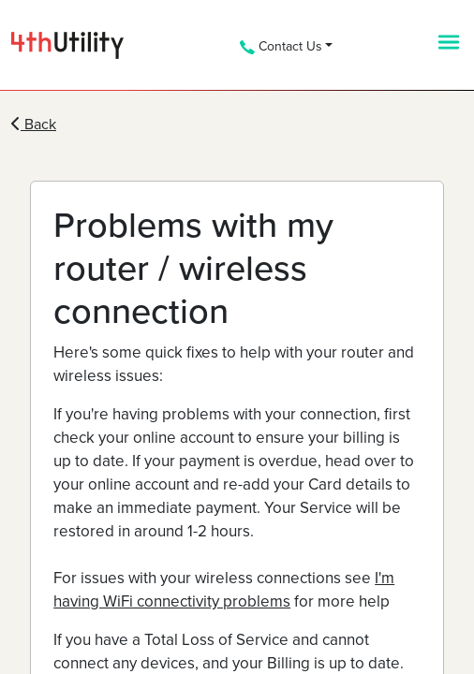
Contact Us (281, 46)
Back (33, 124)
